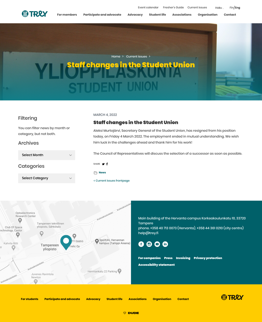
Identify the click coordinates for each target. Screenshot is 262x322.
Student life (157, 14)
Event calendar (148, 7)
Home (116, 56)
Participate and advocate (102, 14)
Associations (181, 14)
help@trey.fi (148, 233)
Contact (230, 14)
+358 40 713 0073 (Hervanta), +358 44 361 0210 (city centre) (197, 228)
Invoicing (183, 258)
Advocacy (135, 14)
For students (29, 299)
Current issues (197, 7)
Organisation (207, 14)
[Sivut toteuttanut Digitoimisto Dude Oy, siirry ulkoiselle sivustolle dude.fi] (131, 313)
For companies (149, 258)
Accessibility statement (156, 265)
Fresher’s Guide (173, 7)
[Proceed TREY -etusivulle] (232, 299)
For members (67, 14)
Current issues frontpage (111, 181)
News (102, 172)
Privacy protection (208, 258)
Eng (237, 8)
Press (168, 258)
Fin (232, 8)
